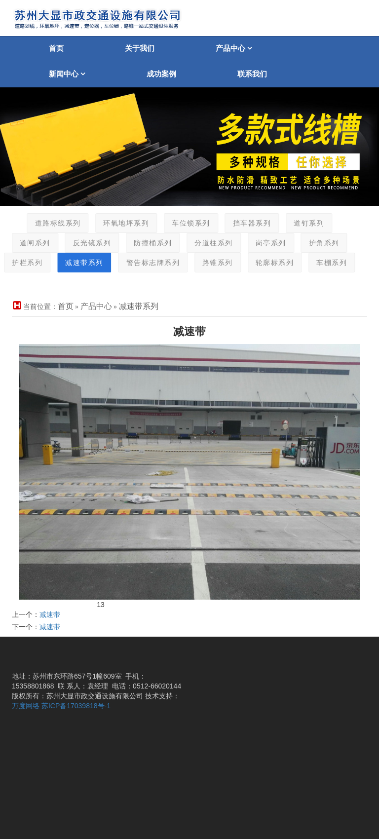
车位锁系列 (183, 223)
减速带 (49, 614)
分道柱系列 (206, 243)
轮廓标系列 (267, 263)
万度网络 (25, 706)
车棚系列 (324, 263)
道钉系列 (301, 223)
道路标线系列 (50, 223)
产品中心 (234, 48)
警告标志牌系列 (145, 263)
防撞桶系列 (145, 243)
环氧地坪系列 (119, 223)
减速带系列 (77, 263)
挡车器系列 (244, 223)
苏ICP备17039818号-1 (76, 706)
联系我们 (252, 74)
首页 (56, 48)
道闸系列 (27, 243)
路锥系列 (210, 263)
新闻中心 (67, 74)
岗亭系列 (263, 243)
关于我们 (139, 48)
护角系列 (316, 243)
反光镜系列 (84, 243)
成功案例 (161, 74)
